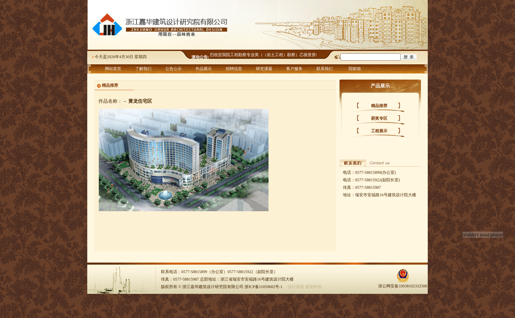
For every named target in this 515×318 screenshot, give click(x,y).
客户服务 (294, 68)
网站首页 (113, 68)
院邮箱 (355, 68)
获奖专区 (379, 118)
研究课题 (264, 68)
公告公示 (173, 68)
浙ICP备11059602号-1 (263, 286)
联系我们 (324, 68)
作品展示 (204, 68)
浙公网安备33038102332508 (402, 283)
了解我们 (143, 68)
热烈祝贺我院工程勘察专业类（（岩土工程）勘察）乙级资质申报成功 (269, 54)
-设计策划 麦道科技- (305, 286)
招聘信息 (234, 68)
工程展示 (379, 131)
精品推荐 (379, 105)
